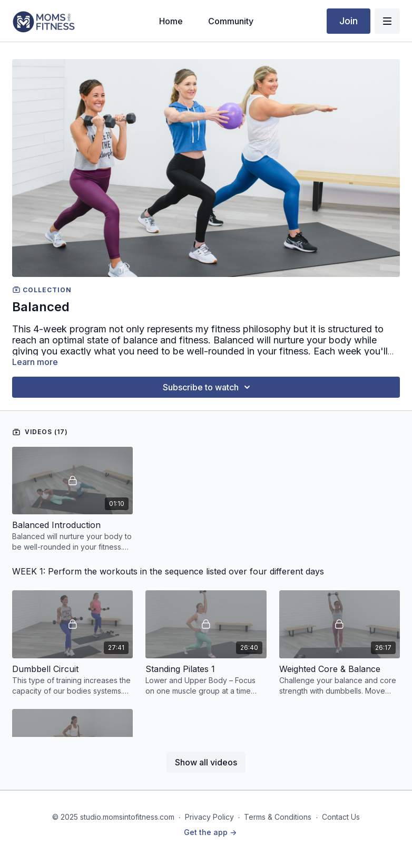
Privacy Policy (209, 816)
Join (348, 20)
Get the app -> (210, 832)
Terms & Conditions (277, 816)
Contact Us (341, 816)
